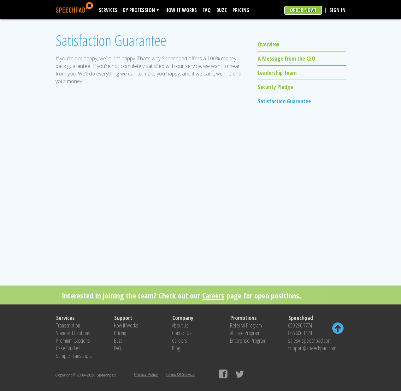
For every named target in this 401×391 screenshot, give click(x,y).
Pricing (241, 10)
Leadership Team (277, 72)
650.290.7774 (300, 325)
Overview (268, 44)
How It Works (181, 10)
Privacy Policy (146, 374)
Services (108, 10)
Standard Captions (73, 333)
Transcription (68, 325)
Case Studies (68, 348)
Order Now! (303, 10)
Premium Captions (73, 340)
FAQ (207, 10)
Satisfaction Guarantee (284, 101)
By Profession (139, 10)
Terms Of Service (180, 374)
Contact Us (182, 333)
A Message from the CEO (286, 58)
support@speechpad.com (312, 348)
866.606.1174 (300, 333)
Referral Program (246, 325)
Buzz (221, 10)
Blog (176, 348)
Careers (213, 295)
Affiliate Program (245, 333)
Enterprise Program (248, 340)
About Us (180, 325)
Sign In (337, 10)
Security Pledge (275, 87)
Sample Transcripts (74, 355)
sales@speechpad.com (310, 340)
